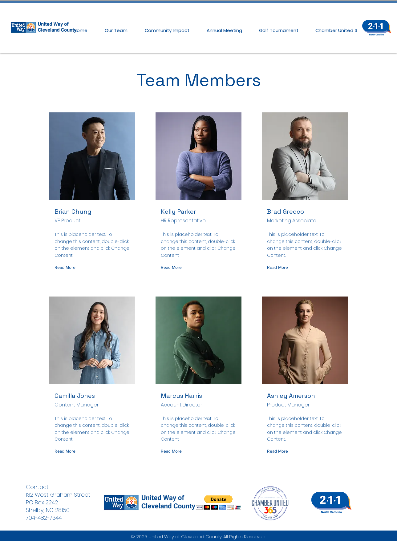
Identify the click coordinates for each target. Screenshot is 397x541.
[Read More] (66, 267)
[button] (218, 502)
